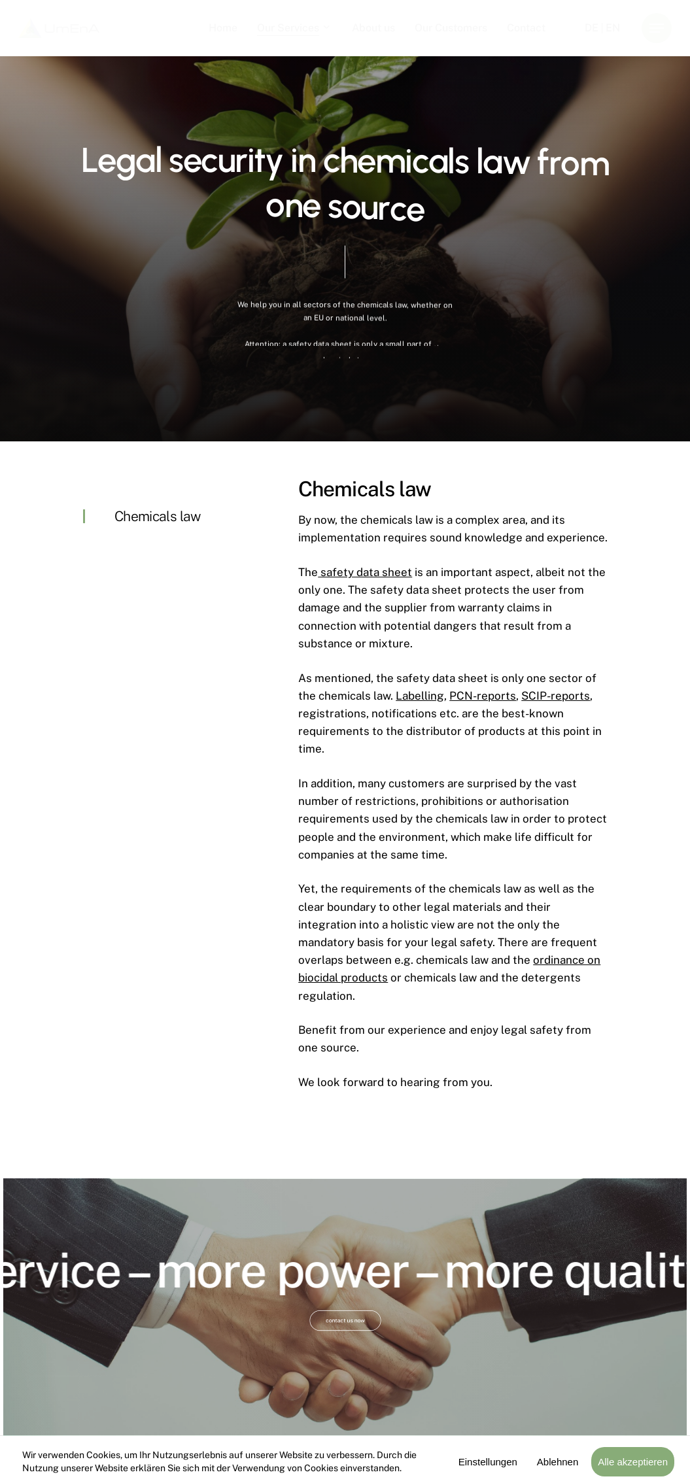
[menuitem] (591, 28)
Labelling (420, 695)
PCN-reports (482, 695)
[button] (657, 28)
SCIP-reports (555, 695)
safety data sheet (365, 572)
